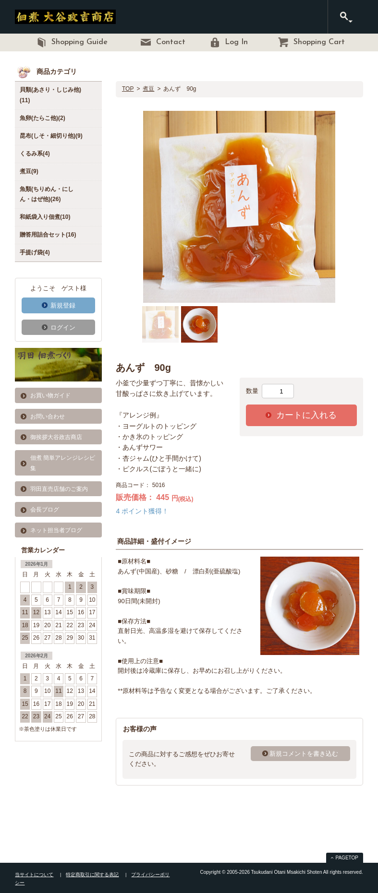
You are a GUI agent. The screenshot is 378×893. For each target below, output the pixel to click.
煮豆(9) (29, 171)
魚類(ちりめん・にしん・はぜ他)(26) (46, 194)
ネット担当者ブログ (56, 530)
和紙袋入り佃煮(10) (45, 217)
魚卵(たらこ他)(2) (42, 118)
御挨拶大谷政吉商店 (56, 437)
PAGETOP (347, 857)
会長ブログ (44, 509)
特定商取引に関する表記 (92, 874)
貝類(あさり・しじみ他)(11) (50, 95)
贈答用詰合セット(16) (48, 234)
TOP (128, 88)
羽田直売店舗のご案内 (59, 489)
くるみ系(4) (35, 153)
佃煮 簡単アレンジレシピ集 (62, 463)
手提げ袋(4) (35, 252)
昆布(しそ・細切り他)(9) (51, 135)
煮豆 (148, 88)
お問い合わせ (47, 416)
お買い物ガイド (50, 395)
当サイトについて (34, 874)
